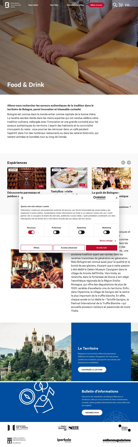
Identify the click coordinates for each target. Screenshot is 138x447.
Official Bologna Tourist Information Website (16, 5)
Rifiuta (36, 248)
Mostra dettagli (106, 241)
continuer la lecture (92, 369)
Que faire (54, 5)
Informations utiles (75, 5)
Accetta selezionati (69, 248)
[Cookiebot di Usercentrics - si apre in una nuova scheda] (95, 198)
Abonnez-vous (92, 412)
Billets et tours (96, 5)
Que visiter (33, 5)
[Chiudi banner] (116, 198)
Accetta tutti (101, 248)
